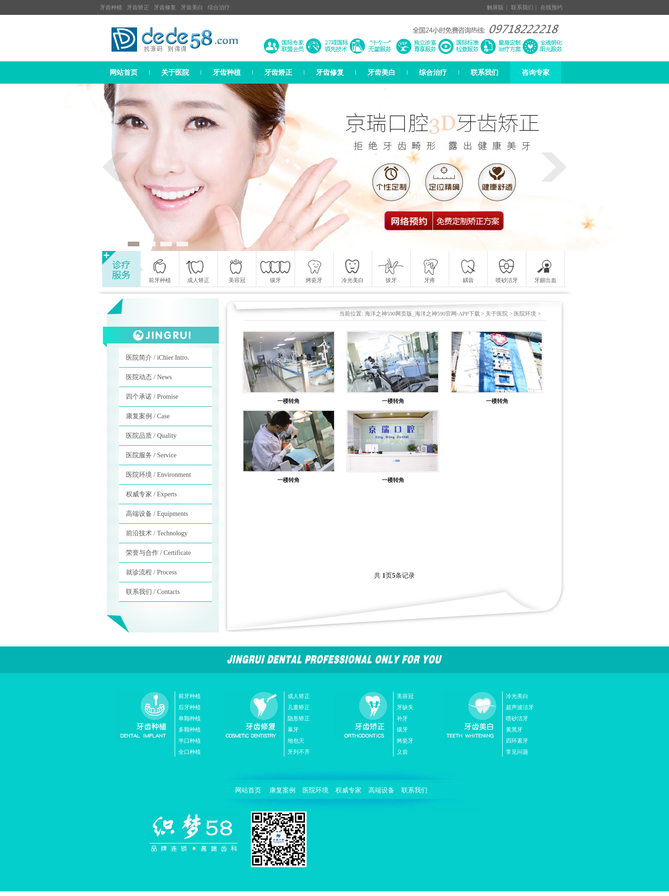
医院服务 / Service (151, 455)
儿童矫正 (299, 707)
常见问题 (517, 752)
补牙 (402, 718)
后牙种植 (189, 707)
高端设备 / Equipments (157, 513)
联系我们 (522, 7)
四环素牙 (517, 741)
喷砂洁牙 (517, 718)
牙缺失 (405, 707)
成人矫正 (299, 696)
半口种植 (189, 741)
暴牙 (293, 729)
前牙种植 (189, 696)
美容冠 (405, 696)
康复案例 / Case (148, 416)
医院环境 (525, 313)
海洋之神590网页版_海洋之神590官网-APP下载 (422, 313)
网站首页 (124, 72)
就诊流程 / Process (151, 572)
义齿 (402, 752)
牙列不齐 (299, 752)
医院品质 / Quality (151, 435)
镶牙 (402, 729)
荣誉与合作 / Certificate (158, 552)
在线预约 (551, 7)
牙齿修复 (165, 7)
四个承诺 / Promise (152, 396)
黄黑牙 (514, 729)
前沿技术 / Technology (157, 533)
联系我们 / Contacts (153, 591)
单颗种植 (189, 718)
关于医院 (175, 72)
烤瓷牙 (405, 741)
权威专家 (348, 790)
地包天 (296, 741)
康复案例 (282, 790)
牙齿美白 (192, 7)
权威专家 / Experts (151, 494)
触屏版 (495, 7)
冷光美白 (517, 696)
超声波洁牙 (520, 707)
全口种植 (189, 752)
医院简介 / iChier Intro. (157, 357)
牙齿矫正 (138, 7)
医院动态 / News (149, 377)
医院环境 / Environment (158, 474)
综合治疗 (219, 7)
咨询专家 (536, 72)
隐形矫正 (299, 718)
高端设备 (381, 790)
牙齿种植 (111, 7)
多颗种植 (189, 729)
